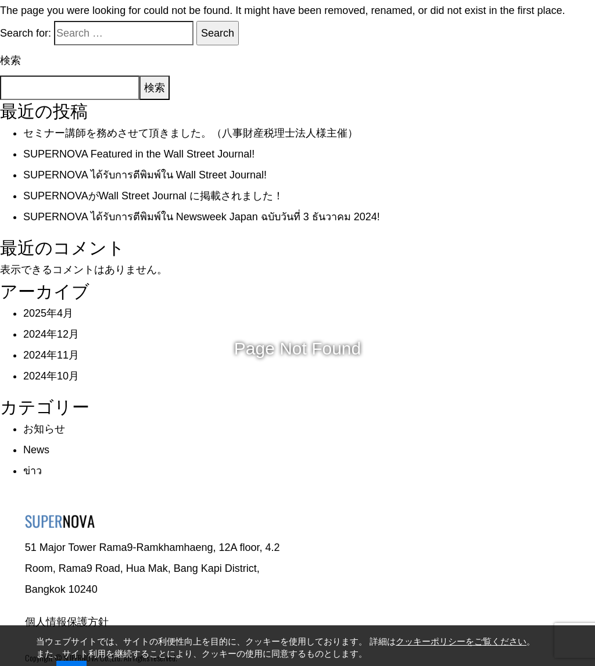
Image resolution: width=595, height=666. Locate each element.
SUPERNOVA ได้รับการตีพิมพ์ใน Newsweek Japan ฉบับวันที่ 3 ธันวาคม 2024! (201, 217)
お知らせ (44, 429)
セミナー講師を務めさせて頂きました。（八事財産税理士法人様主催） (190, 133)
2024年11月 (51, 355)
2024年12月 (51, 334)
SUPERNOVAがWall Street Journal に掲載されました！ (153, 196)
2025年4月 (48, 313)
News (36, 450)
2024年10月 (51, 376)
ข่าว (32, 471)
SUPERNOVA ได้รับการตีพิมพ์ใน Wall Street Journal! (145, 175)
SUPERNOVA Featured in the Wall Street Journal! (139, 154)
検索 (10, 60)
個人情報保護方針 (67, 622)
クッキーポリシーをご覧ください (461, 641)
